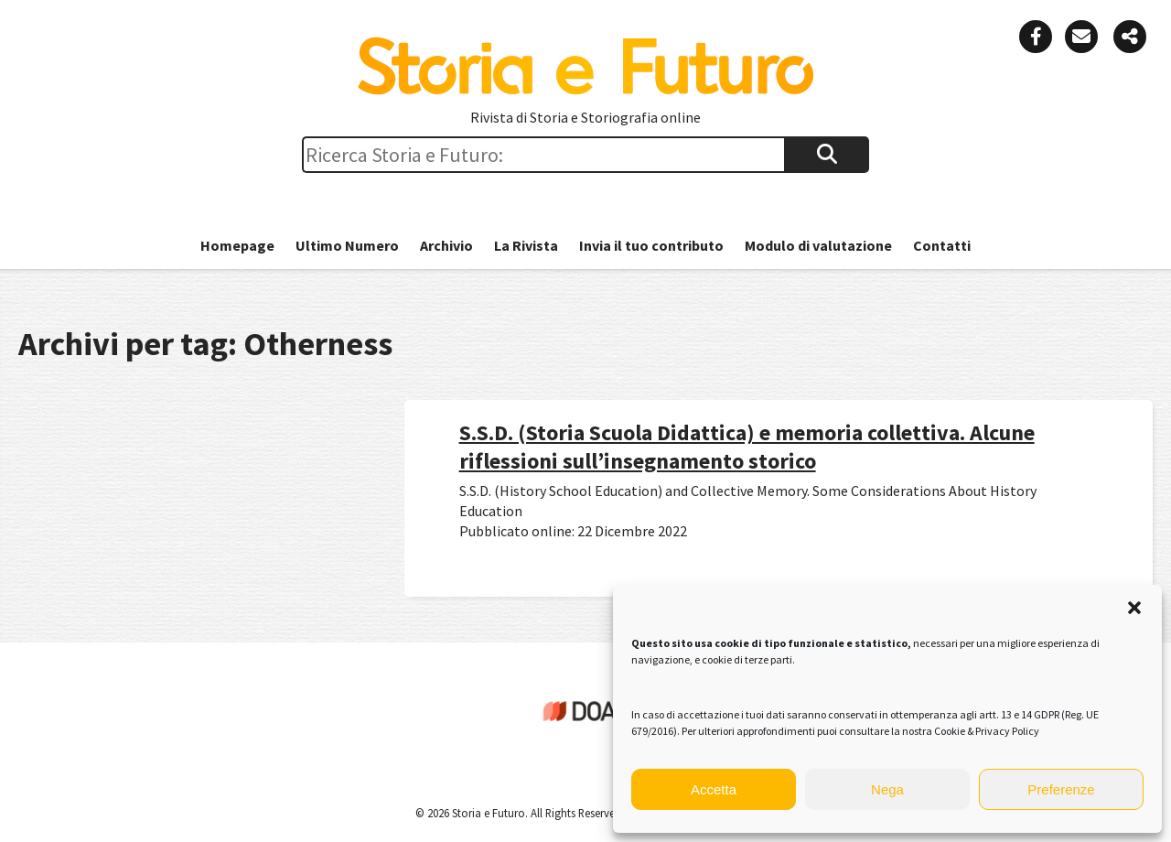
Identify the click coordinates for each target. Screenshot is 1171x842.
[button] (1134, 608)
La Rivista (526, 245)
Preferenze (1060, 789)
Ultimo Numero (347, 245)
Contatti (942, 245)
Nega (887, 789)
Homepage (237, 245)
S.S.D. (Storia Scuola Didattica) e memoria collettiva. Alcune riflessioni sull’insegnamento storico (747, 446)
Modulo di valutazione (818, 245)
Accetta (713, 789)
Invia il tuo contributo (651, 245)
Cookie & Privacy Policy (986, 731)
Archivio (446, 245)
